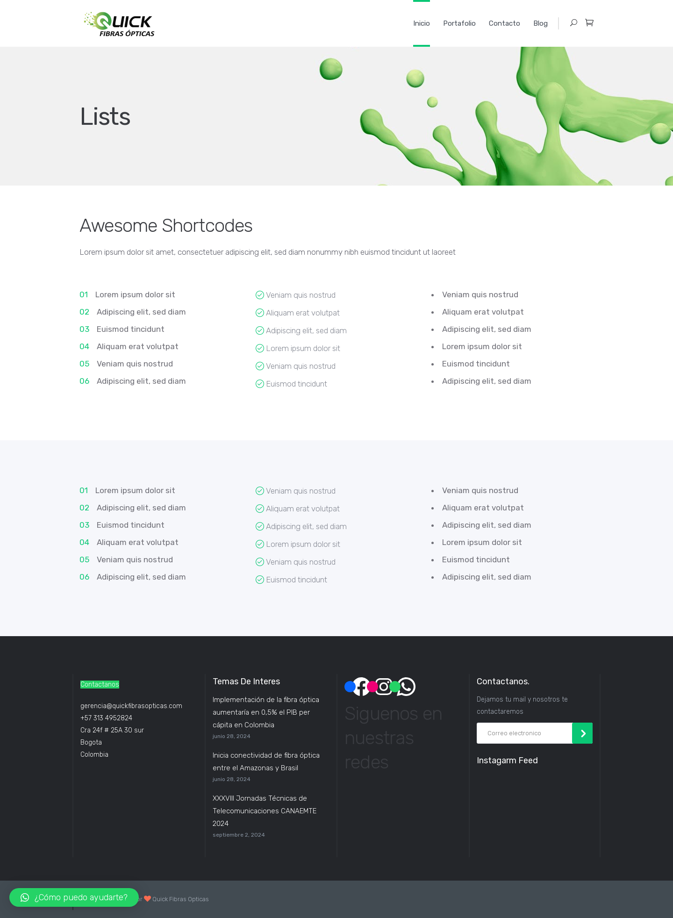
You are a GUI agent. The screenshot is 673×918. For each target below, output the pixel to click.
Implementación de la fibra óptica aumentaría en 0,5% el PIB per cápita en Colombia (266, 712)
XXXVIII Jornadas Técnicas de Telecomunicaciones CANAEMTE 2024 (264, 811)
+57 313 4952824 (106, 718)
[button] (74, 897)
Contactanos (99, 684)
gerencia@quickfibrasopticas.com (131, 706)
